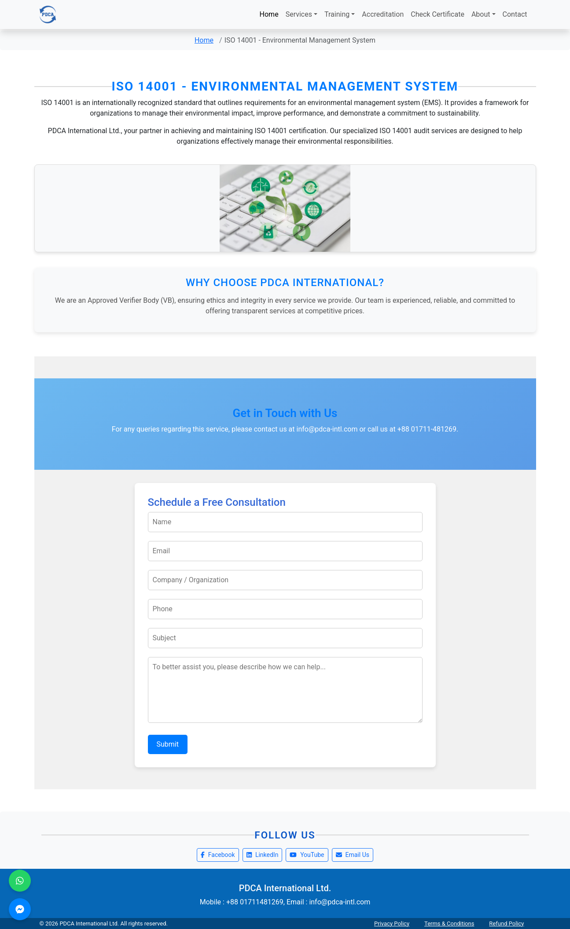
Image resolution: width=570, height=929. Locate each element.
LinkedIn (262, 854)
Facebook (218, 854)
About (480, 14)
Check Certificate (437, 14)
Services (299, 14)
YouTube (307, 854)
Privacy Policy (391, 923)
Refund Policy (506, 923)
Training (336, 14)
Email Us (352, 854)
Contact (515, 14)
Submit (168, 744)
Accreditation (383, 14)
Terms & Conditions (449, 923)
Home (269, 14)
